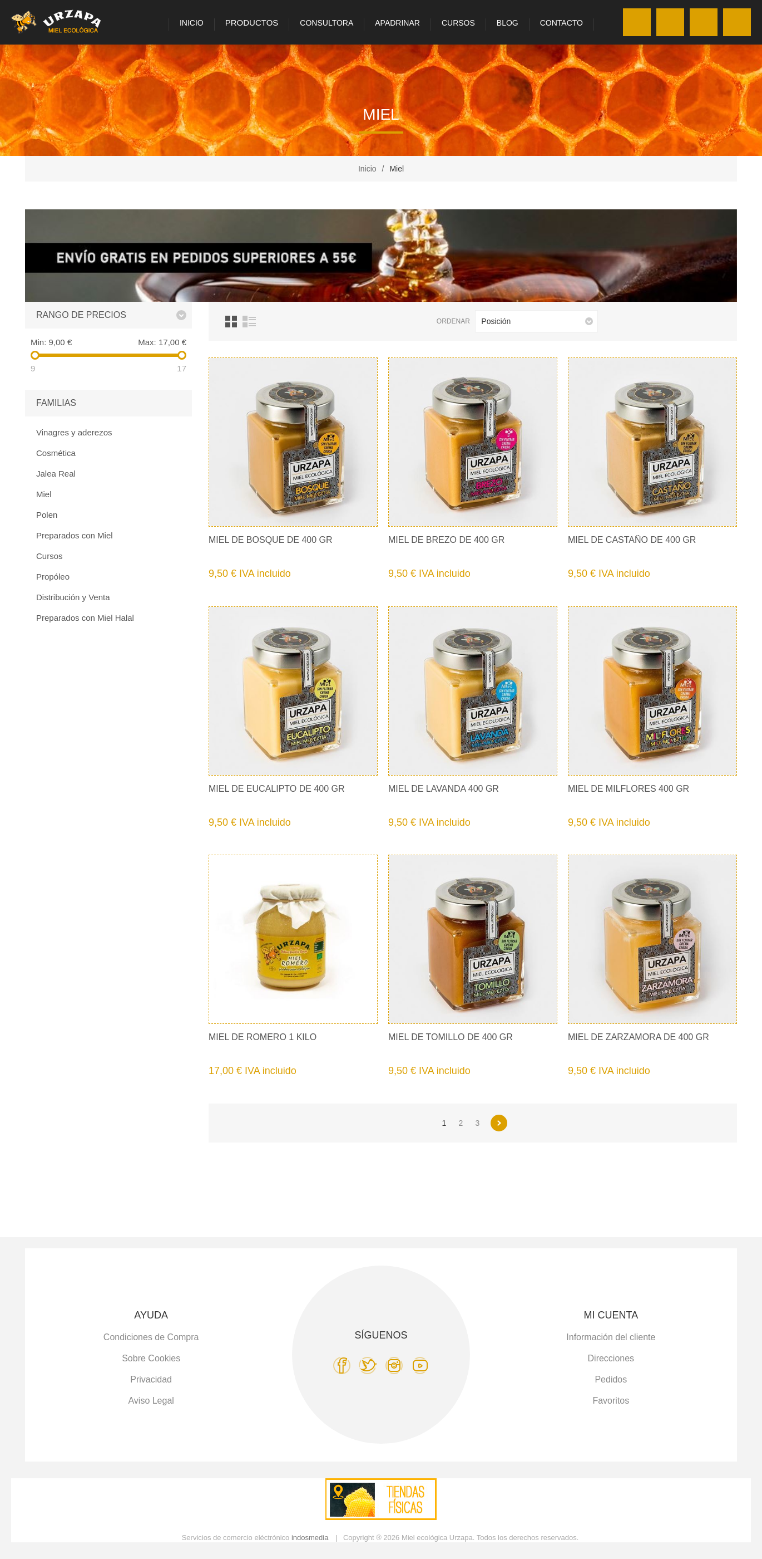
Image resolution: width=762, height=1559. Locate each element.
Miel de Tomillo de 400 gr (450, 1037)
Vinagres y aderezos (74, 432)
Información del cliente (610, 1337)
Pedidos (611, 1379)
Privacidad (151, 1379)
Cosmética (56, 453)
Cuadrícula (231, 321)
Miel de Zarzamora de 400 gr (638, 1037)
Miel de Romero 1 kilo (262, 1037)
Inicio (367, 168)
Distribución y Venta (73, 597)
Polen (46, 514)
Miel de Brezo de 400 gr (446, 540)
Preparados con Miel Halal (85, 617)
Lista (249, 321)
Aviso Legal (151, 1400)
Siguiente (499, 1123)
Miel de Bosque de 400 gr (271, 540)
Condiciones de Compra (151, 1337)
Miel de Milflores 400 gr (628, 788)
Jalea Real (56, 473)
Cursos (49, 556)
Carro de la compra (737, 22)
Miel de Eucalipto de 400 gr (277, 788)
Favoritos (704, 22)
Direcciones (611, 1358)
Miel (44, 494)
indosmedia (310, 1537)
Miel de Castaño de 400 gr (632, 540)
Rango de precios (81, 315)
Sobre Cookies (151, 1358)
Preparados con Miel (74, 535)
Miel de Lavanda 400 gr (443, 788)
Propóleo (53, 576)
